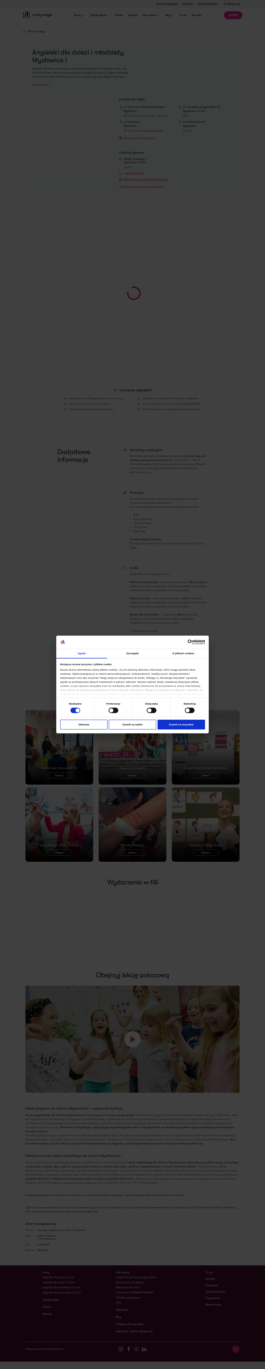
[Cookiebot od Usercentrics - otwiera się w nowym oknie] (190, 642)
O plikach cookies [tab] (183, 653)
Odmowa (83, 724)
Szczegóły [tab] (132, 653)
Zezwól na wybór (132, 724)
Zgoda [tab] (82, 653)
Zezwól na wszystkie (181, 724)
